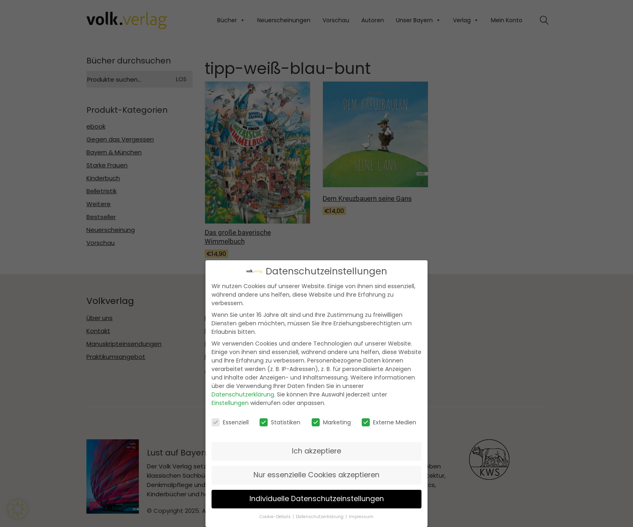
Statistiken (280, 420)
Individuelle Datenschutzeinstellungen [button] (316, 497)
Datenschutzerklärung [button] (320, 515)
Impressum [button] (361, 515)
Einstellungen (230, 401)
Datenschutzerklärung (243, 392)
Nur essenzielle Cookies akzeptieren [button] (316, 473)
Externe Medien (389, 420)
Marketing (331, 420)
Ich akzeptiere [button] (316, 449)
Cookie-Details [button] (275, 515)
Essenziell (230, 420)
